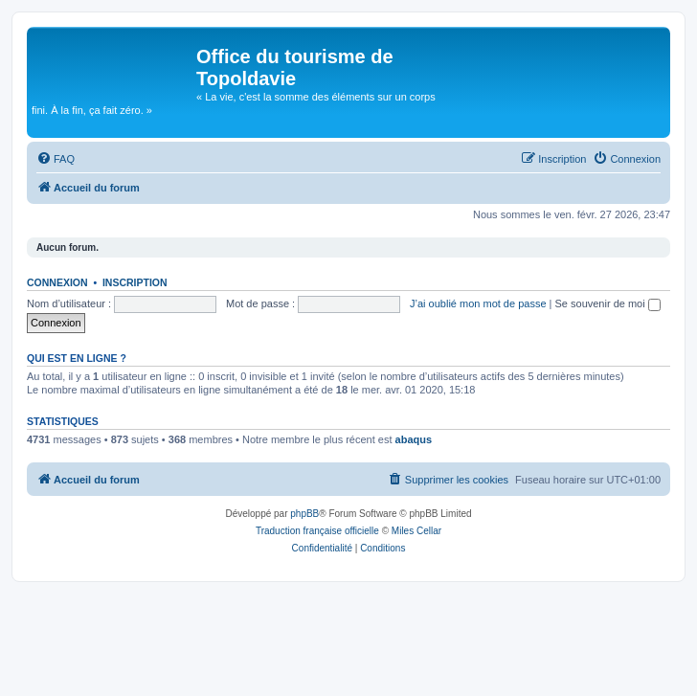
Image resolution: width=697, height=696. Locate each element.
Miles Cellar (416, 531)
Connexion (57, 282)
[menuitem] (55, 158)
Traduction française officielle (317, 531)
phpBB (304, 513)
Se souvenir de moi (608, 303)
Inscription (135, 282)
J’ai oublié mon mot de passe (478, 303)
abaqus (414, 439)
